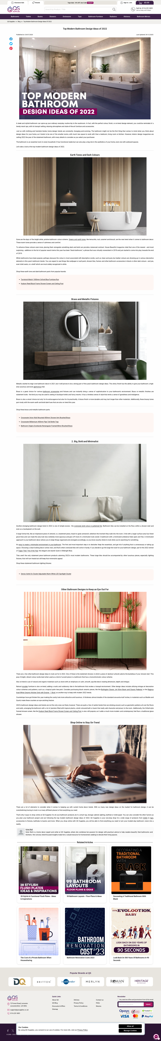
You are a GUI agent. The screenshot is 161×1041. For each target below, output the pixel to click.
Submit (148, 1004)
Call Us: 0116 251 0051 (144, 8)
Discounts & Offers (58, 1006)
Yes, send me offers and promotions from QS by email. (136, 999)
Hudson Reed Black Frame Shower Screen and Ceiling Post (42, 284)
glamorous (37, 387)
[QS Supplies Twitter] (13, 1031)
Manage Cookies (130, 1030)
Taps (80, 17)
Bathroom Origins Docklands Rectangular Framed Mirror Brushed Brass (46, 426)
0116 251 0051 (13, 1013)
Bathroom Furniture (95, 17)
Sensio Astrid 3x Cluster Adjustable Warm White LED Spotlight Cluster (46, 574)
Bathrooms (15, 17)
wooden (25, 686)
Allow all (130, 1026)
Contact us (100, 1000)
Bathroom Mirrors (143, 17)
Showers (52, 17)
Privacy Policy (78, 1003)
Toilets (28, 17)
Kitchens (127, 17)
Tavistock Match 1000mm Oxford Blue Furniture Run (40, 279)
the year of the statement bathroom (38, 137)
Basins (40, 17)
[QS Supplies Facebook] (8, 1031)
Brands (36, 2)
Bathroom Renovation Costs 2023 (80, 958)
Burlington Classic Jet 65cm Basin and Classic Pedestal (121, 690)
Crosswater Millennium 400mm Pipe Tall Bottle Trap (40, 422)
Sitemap (55, 1009)
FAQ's (98, 1003)
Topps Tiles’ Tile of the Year (28, 551)
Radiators (113, 17)
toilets (145, 818)
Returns (98, 1006)
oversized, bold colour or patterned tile (88, 526)
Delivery (76, 1000)
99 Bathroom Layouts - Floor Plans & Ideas (84, 896)
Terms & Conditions (80, 1006)
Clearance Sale (17, 2)
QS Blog (55, 1003)
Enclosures (67, 17)
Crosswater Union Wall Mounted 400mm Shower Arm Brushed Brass (45, 418)
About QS (55, 1000)
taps (151, 818)
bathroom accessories (51, 392)
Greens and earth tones (77, 239)
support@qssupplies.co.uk (18, 1010)
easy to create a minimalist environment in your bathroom (40, 545)
